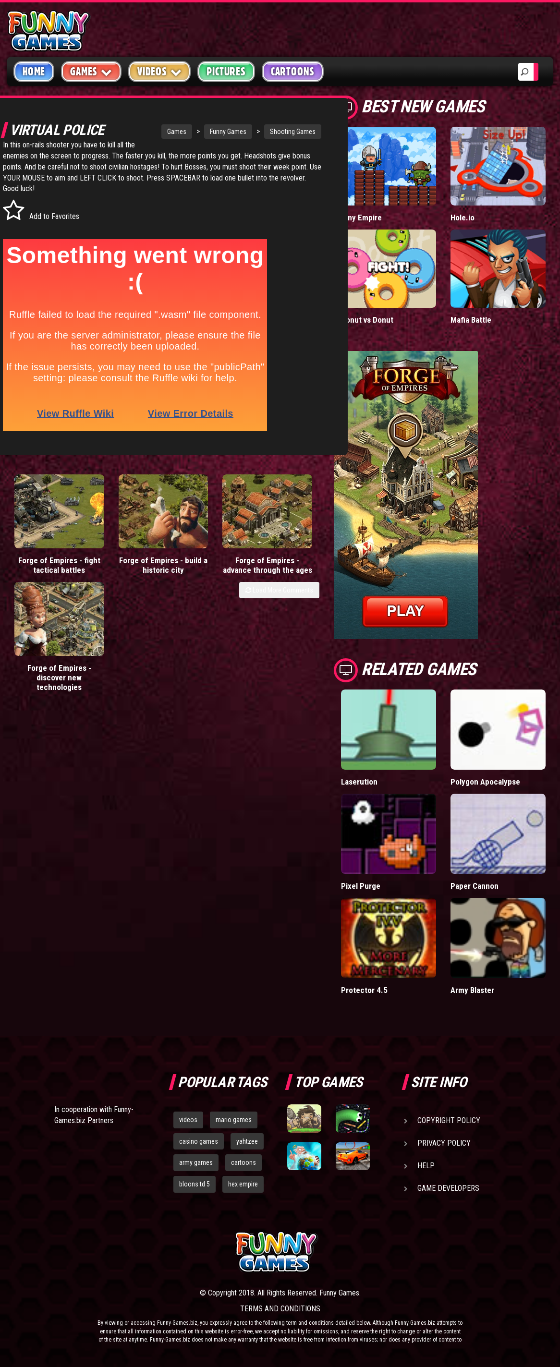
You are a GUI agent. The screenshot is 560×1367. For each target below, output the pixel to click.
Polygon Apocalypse (485, 781)
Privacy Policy (444, 1143)
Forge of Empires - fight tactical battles (46, 564)
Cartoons (293, 71)
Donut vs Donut (367, 320)
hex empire (243, 1184)
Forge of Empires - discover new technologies (280, 564)
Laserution (359, 781)
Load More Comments (279, 594)
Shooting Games (264, 131)
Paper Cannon (474, 886)
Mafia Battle (470, 320)
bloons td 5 (194, 1184)
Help (426, 1165)
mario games (234, 1120)
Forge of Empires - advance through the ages (202, 564)
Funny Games (200, 131)
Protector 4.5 (364, 990)
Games (148, 131)
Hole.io (462, 217)
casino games (198, 1141)
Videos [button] (159, 71)
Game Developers (448, 1188)
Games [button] (91, 71)
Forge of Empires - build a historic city (124, 564)
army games (196, 1162)
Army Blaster (472, 990)
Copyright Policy (448, 1120)
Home (34, 71)
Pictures (226, 71)
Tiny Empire (361, 217)
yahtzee (247, 1141)
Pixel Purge (360, 886)
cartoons (243, 1162)
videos (188, 1120)
